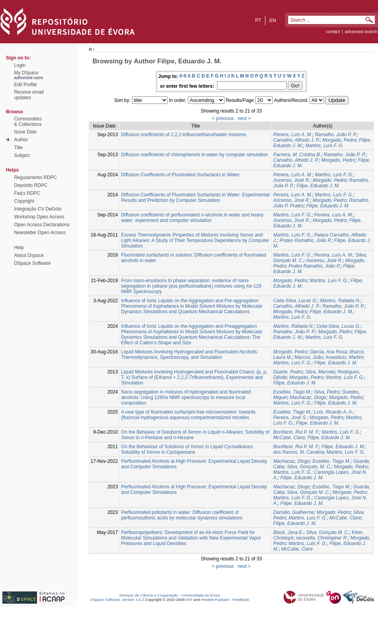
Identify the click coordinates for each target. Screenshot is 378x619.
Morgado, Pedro (339, 140)
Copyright (24, 201)
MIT (189, 599)
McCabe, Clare (289, 437)
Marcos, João (309, 357)
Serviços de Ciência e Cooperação (148, 595)
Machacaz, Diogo (308, 397)
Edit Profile (25, 84)
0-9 (183, 76)
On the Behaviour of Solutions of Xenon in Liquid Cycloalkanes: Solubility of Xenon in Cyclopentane (187, 449)
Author (21, 139)
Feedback (240, 599)
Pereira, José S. (290, 417)
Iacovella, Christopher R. (322, 538)
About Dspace (29, 255)
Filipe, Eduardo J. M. (318, 185)
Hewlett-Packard (215, 599)
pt (258, 20)
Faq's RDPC (27, 193)
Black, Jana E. (288, 532)
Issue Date (25, 132)
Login (20, 65)
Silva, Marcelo (320, 372)
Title (18, 147)
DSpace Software (32, 263)
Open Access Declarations (42, 224)
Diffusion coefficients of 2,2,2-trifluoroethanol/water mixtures (183, 134)
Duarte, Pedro (288, 372)
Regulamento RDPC (35, 177)
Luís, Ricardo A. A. (333, 412)
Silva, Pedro (326, 392)
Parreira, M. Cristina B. (297, 154)
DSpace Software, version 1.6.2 (117, 599)
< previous (223, 118)
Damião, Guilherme (293, 512)
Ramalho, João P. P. (336, 134)
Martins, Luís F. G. (324, 145)
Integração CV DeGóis (37, 209)
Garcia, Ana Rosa (328, 352)
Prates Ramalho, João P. (306, 240)
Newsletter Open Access (40, 232)
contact (333, 31)
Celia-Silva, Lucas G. (295, 300)
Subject (22, 155)
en (272, 20)
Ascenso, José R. (291, 180)
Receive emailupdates (29, 94)
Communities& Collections (28, 121)
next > (244, 118)
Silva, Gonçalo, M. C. (309, 466)
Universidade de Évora (201, 595)
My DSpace (26, 73)
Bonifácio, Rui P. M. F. (296, 432)
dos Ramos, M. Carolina (298, 452)
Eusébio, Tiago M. (292, 392)
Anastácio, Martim (344, 357)
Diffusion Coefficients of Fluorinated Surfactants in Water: (181, 174)
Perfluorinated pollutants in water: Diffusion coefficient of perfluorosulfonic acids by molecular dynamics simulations (181, 515)
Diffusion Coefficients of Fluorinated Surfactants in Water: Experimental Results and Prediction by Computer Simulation (195, 197)
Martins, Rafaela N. (340, 300)
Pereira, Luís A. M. (292, 134)
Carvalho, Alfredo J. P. (296, 140)
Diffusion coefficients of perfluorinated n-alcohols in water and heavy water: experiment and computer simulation (192, 217)
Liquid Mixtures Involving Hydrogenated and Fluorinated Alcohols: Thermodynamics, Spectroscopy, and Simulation (189, 354)
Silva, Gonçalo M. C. (308, 492)
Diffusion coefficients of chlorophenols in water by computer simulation (194, 154)
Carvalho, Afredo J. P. (296, 160)
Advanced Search (361, 31)
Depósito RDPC (31, 185)
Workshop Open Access (39, 217)
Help (19, 247)
